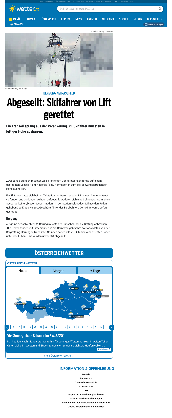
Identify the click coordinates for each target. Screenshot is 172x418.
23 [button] (54, 327)
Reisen (108, 2)
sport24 (70, 2)
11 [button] (108, 327)
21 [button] (43, 327)
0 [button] (58, 327)
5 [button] (80, 327)
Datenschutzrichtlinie (86, 382)
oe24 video (49, 2)
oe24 (41, 2)
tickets (116, 2)
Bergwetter (154, 19)
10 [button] (103, 327)
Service (124, 19)
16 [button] (15, 327)
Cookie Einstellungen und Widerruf (86, 406)
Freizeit (92, 19)
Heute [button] (22, 271)
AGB (86, 390)
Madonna (80, 2)
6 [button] (84, 327)
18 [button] (26, 327)
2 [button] (67, 327)
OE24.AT (32, 19)
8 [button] (93, 327)
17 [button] (21, 327)
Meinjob (100, 2)
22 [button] (48, 327)
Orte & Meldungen (154, 25)
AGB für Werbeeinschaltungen (86, 398)
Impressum (86, 378)
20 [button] (37, 327)
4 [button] (76, 327)
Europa (65, 19)
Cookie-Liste (86, 386)
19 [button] (32, 327)
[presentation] (7, 327)
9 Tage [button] (95, 271)
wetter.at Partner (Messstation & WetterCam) (86, 402)
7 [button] (89, 327)
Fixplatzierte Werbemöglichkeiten (85, 394)
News (78, 19)
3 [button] (72, 327)
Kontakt (86, 374)
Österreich (61, 2)
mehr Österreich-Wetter (59, 355)
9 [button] (98, 327)
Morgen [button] (58, 271)
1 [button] (63, 327)
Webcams (108, 19)
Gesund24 (90, 2)
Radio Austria (127, 2)
